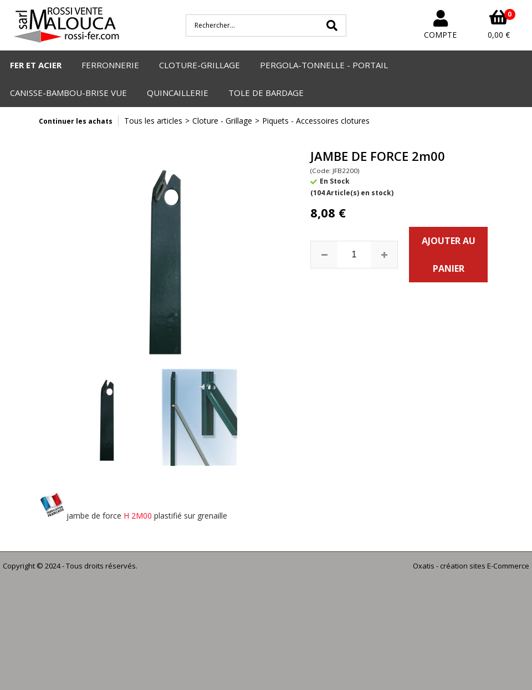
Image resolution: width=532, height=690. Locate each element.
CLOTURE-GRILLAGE (199, 64)
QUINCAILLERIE (177, 92)
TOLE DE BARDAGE (266, 92)
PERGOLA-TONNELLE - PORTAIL (324, 64)
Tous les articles (153, 120)
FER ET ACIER (36, 64)
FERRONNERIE (110, 64)
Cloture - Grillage (222, 120)
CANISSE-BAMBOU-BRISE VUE (68, 92)
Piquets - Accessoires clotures (316, 120)
